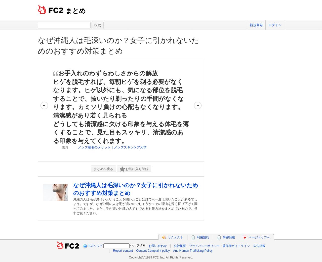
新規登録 (256, 25)
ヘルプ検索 (137, 245)
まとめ (75, 11)
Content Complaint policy (153, 250)
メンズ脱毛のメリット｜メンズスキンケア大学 (112, 147)
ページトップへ (259, 237)
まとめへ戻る (103, 169)
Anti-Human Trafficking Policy (193, 250)
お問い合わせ (158, 246)
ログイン (274, 25)
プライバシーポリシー (204, 246)
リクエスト (175, 237)
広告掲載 (259, 246)
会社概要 (180, 246)
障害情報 (229, 237)
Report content (123, 250)
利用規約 (203, 237)
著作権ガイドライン (236, 246)
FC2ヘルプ (95, 246)
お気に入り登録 (134, 169)
